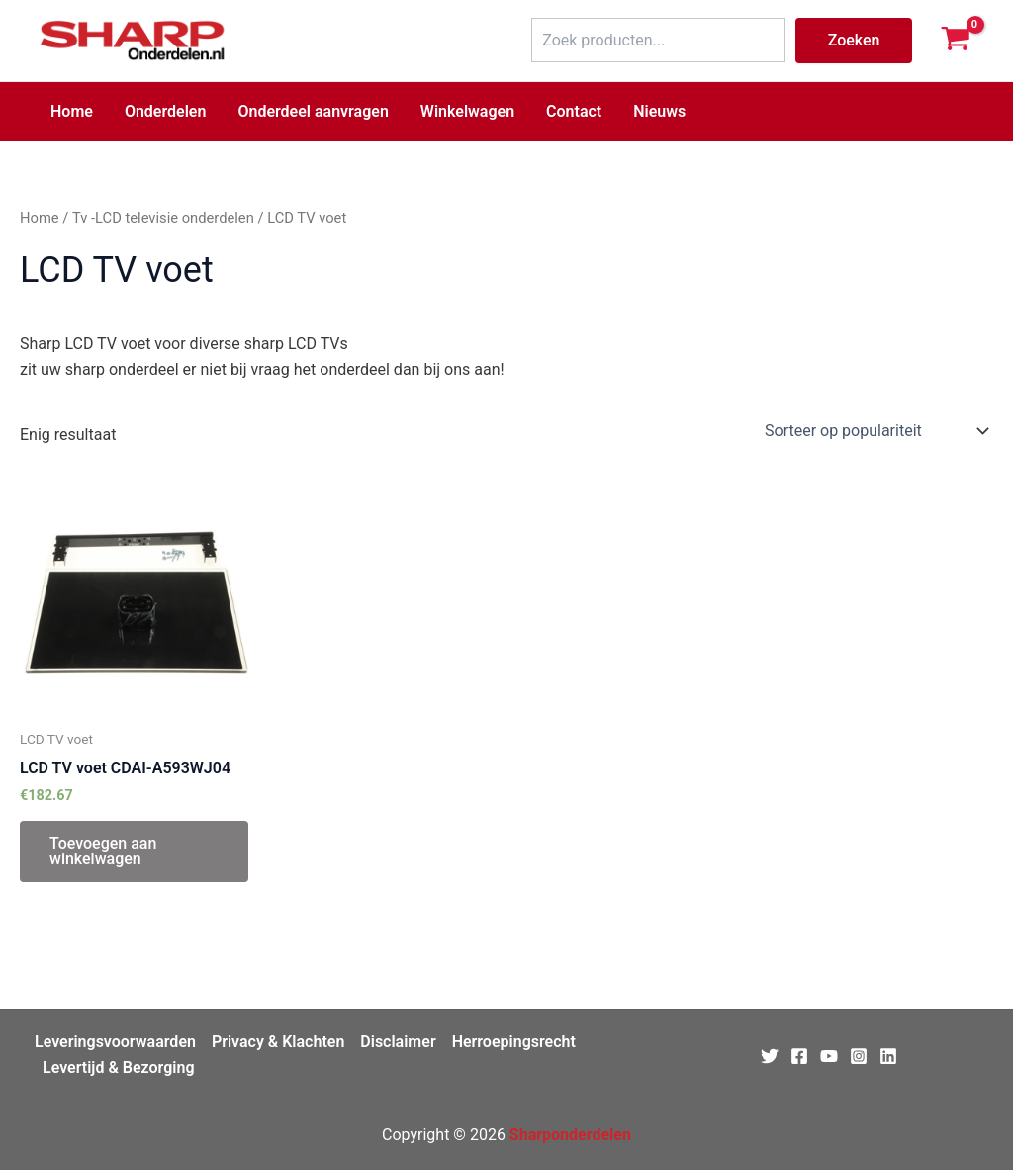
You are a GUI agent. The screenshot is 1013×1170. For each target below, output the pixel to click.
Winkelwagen (467, 111)
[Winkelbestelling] (875, 431)
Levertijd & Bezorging (119, 1067)
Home (71, 111)
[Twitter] (770, 1056)
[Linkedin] (888, 1056)
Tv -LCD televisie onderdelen (163, 217)
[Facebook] (799, 1056)
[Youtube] (829, 1056)
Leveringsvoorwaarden (115, 1042)
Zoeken (854, 40)
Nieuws (659, 111)
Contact (573, 111)
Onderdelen (166, 111)
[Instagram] (859, 1056)
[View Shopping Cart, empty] (955, 40)
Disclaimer (397, 1042)
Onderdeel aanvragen (312, 111)
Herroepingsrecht (514, 1042)
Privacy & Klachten (278, 1042)
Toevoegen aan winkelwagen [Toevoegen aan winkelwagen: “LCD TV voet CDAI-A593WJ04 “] (102, 851)
